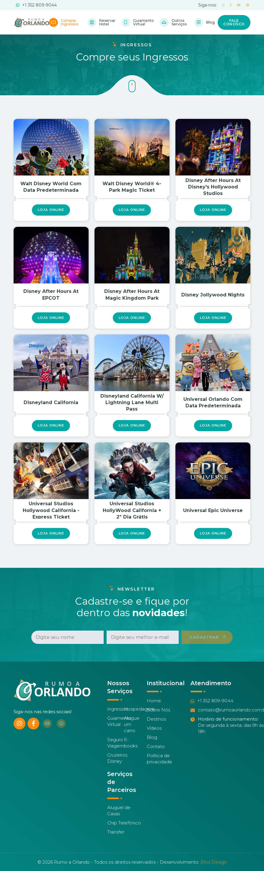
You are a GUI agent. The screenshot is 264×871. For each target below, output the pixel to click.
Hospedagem (139, 714)
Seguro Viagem (115, 748)
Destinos (156, 725)
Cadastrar (204, 642)
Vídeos (154, 734)
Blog (152, 743)
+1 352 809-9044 (36, 5)
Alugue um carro (131, 730)
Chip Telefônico (124, 828)
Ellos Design (214, 862)
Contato (156, 752)
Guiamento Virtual (119, 727)
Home (154, 706)
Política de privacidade (159, 764)
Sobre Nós (158, 716)
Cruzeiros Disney (117, 764)
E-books (131, 748)
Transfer (115, 838)
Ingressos (117, 714)
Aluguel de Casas (119, 816)
